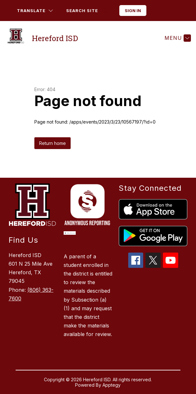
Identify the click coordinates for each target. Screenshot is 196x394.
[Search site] (87, 11)
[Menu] (177, 38)
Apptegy (111, 385)
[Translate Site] (34, 11)
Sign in (133, 10)
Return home (52, 143)
